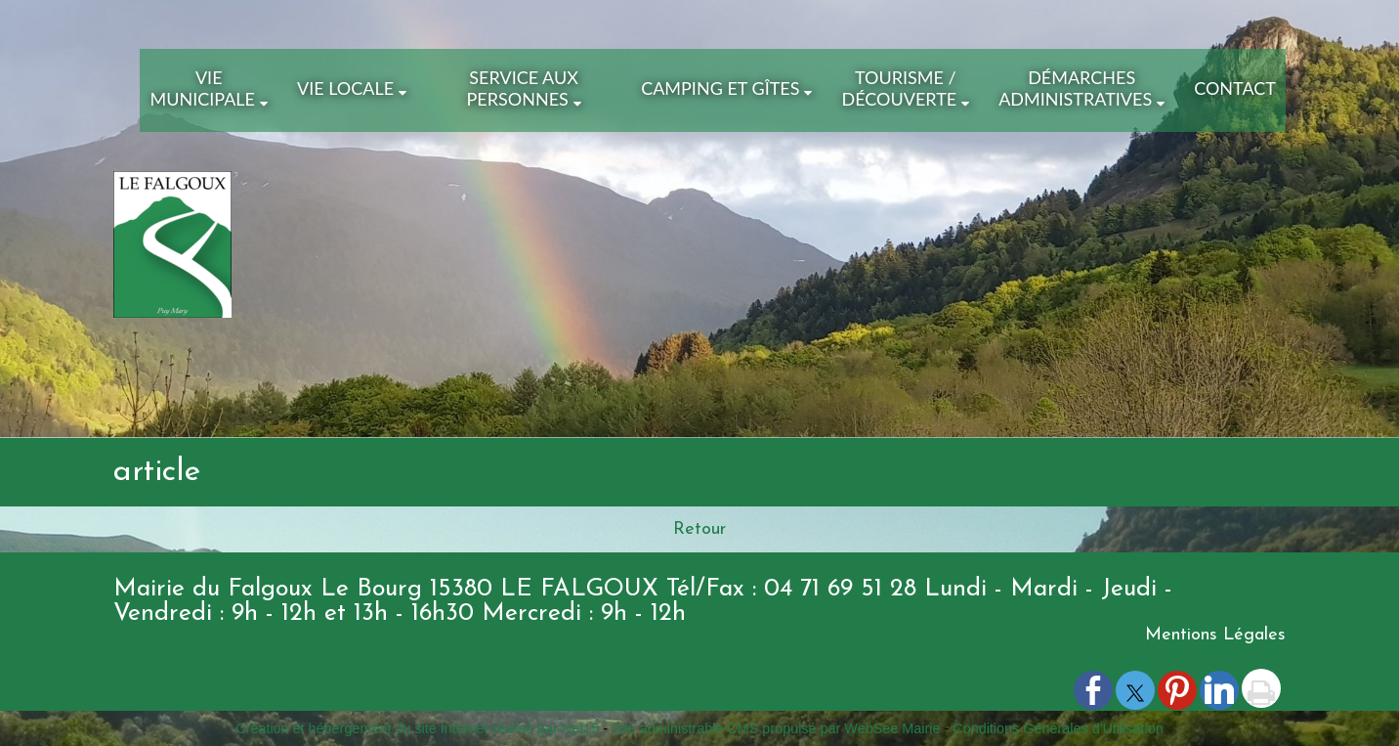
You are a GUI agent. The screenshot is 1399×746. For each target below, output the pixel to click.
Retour (699, 529)
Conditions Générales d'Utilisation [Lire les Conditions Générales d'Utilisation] (1058, 728)
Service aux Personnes (521, 88)
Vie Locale (345, 88)
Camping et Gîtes (720, 88)
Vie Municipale (202, 88)
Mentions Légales (1215, 635)
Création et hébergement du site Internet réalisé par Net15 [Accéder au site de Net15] (417, 728)
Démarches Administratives (1075, 88)
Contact (1235, 88)
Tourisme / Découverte (898, 88)
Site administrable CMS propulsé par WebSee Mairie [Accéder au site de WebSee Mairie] (776, 728)
